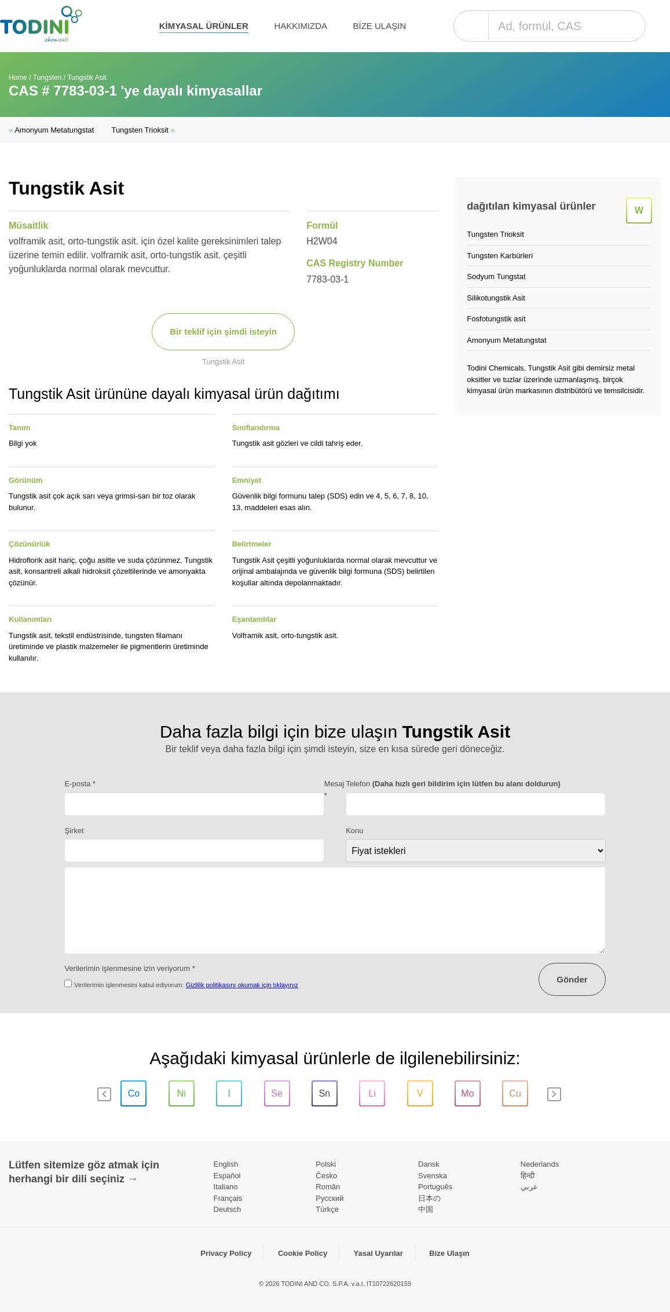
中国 (425, 1209)
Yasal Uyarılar (378, 1253)
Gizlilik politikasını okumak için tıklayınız (242, 984)
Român (328, 1186)
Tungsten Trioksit (142, 130)
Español (227, 1175)
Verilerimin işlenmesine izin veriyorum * (129, 968)
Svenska (432, 1175)
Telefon (453, 783)
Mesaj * (334, 789)
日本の (429, 1198)
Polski (326, 1164)
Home (18, 78)
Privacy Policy (225, 1253)
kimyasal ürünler (203, 26)
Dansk (429, 1164)
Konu (354, 830)
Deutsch (227, 1209)
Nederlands (540, 1164)
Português (435, 1186)
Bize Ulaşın (380, 26)
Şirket (73, 830)
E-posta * (79, 783)
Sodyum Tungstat (496, 276)
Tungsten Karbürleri (500, 255)
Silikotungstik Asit (496, 298)
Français (228, 1198)
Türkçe (327, 1209)
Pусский (329, 1198)
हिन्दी (527, 1175)
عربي (529, 1186)
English (226, 1164)
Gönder (571, 979)
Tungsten (47, 78)
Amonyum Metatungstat (51, 130)
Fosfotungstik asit (496, 318)
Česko (326, 1175)
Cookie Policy (302, 1253)
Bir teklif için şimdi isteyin (223, 331)
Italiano (226, 1186)
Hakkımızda (300, 26)
